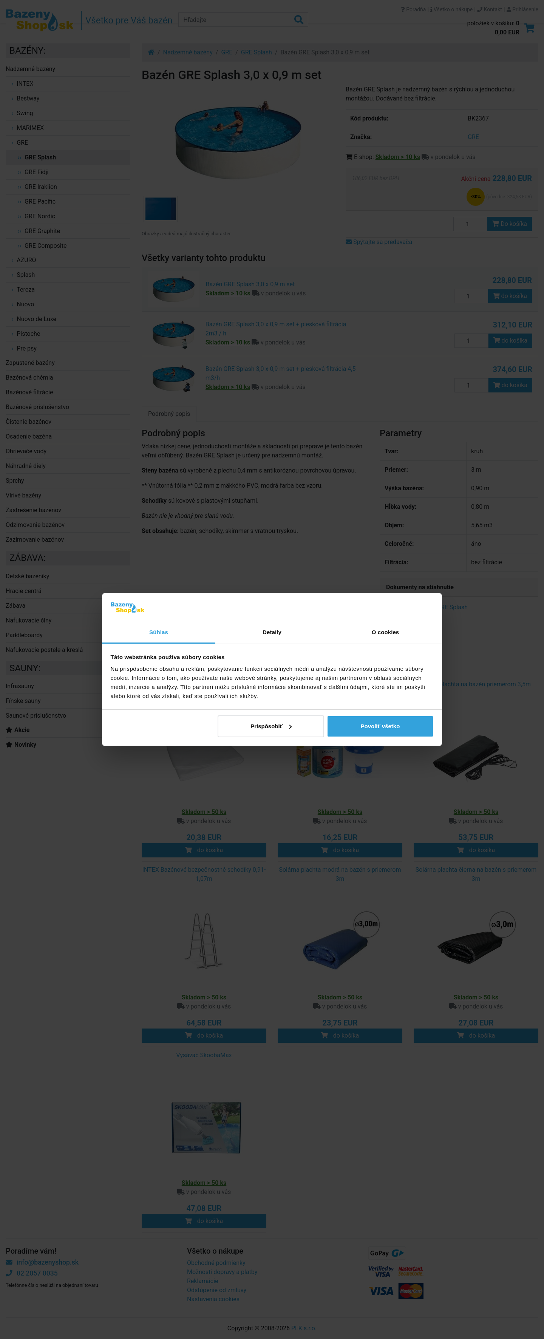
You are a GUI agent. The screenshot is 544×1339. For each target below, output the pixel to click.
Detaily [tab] (272, 632)
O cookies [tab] (385, 632)
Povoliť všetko (380, 726)
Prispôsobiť (271, 726)
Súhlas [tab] (158, 632)
